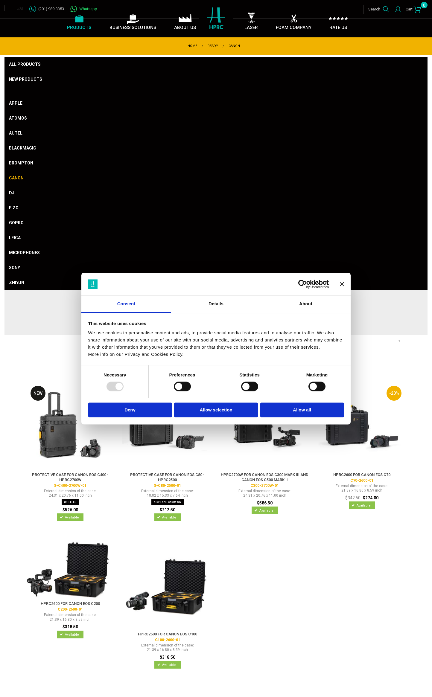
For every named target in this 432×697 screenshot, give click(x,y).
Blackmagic (22, 148)
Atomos (18, 118)
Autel (15, 133)
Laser (251, 27)
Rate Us (338, 27)
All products (25, 64)
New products (25, 79)
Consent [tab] (126, 303)
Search (374, 9)
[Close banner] (342, 284)
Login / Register (396, 9)
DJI (12, 192)
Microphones (24, 252)
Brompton (21, 163)
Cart (414, 8)
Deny (130, 410)
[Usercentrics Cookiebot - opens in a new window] (302, 284)
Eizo (14, 207)
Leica (15, 237)
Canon (16, 178)
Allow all (302, 410)
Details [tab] (216, 303)
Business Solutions (132, 27)
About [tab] (305, 303)
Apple (15, 103)
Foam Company (293, 27)
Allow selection (216, 410)
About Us (185, 27)
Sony (14, 267)
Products (79, 27)
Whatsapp (88, 9)
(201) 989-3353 (51, 9)
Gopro (16, 222)
